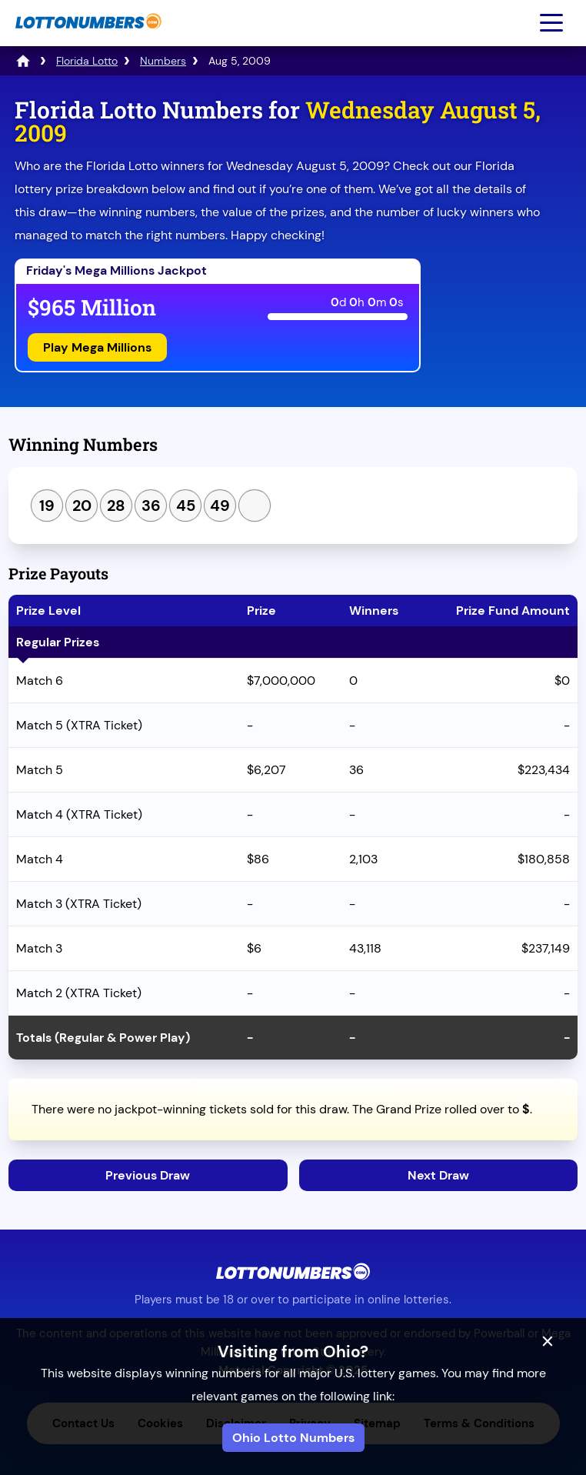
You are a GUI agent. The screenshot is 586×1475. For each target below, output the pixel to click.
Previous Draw (147, 1175)
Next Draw (438, 1175)
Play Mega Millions (97, 347)
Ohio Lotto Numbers (293, 1438)
